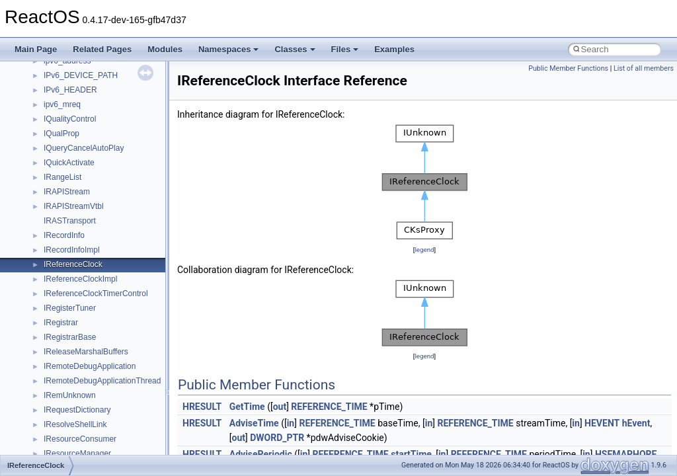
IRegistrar (61, 322)
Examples (394, 49)
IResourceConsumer (80, 439)
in (291, 423)
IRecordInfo (64, 235)
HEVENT (601, 423)
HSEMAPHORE (626, 454)
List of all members (644, 68)
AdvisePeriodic (260, 454)
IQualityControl (70, 119)
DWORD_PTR (277, 437)
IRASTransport (70, 220)
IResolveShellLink (75, 424)
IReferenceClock (73, 264)
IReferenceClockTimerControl (96, 293)
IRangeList (62, 177)
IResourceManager (77, 453)
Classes (294, 49)
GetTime (247, 406)
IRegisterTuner (70, 308)
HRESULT (201, 406)
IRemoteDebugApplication (90, 366)
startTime (411, 454)
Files (345, 49)
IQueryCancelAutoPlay (84, 148)
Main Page (36, 49)
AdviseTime (254, 423)
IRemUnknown (70, 395)
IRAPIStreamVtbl (74, 206)
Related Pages (102, 49)
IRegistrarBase (70, 337)
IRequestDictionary (77, 410)
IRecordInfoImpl (72, 250)
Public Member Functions (568, 68)
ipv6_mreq (62, 104)
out (279, 406)
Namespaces (228, 49)
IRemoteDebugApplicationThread (102, 380)
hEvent (636, 423)
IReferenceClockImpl (80, 279)
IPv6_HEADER (70, 90)
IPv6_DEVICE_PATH (81, 75)
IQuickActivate (69, 162)
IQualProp (61, 133)
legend (424, 249)
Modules (164, 49)
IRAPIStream (67, 191)
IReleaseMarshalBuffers (86, 351)
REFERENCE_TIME (329, 406)
